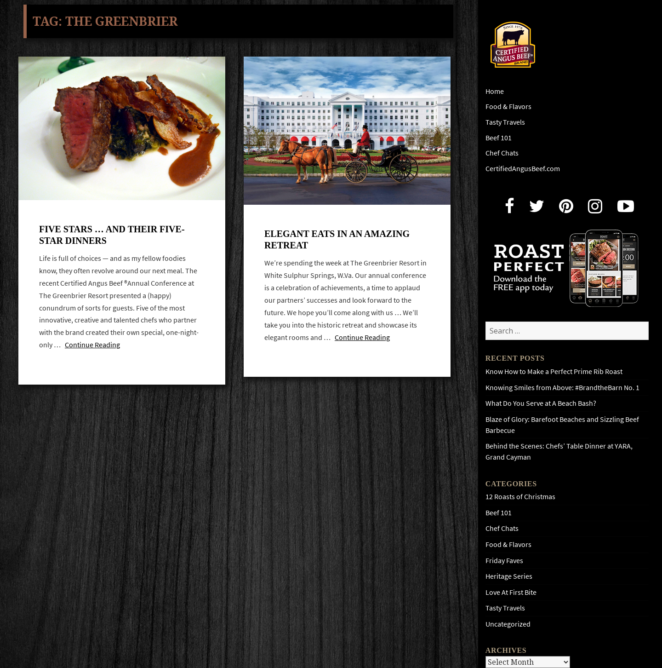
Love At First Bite (510, 592)
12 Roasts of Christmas (520, 496)
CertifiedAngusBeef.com (522, 168)
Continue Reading (92, 345)
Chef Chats (502, 153)
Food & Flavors (508, 106)
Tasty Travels (505, 122)
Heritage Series (508, 576)
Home (494, 91)
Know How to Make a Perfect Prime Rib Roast (553, 371)
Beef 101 (498, 138)
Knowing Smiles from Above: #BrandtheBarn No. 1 (562, 387)
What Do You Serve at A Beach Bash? (540, 403)
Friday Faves (504, 560)
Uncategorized (508, 624)
